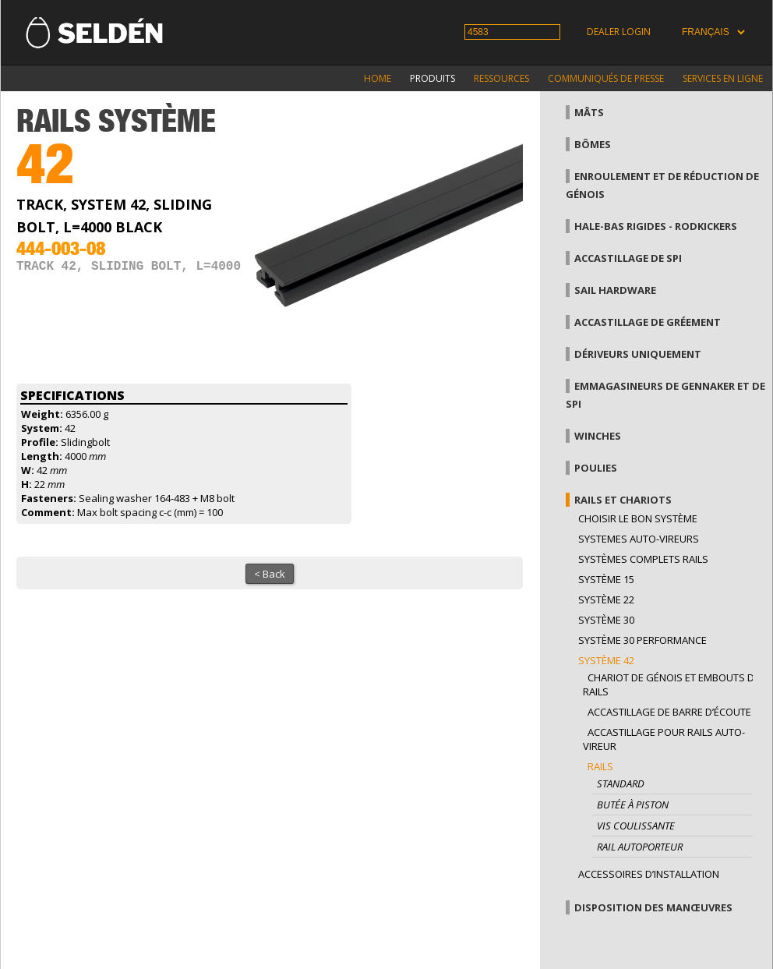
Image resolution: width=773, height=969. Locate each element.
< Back (269, 574)
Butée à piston (633, 804)
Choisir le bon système (637, 518)
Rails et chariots (623, 500)
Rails (600, 766)
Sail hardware (615, 290)
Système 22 (606, 599)
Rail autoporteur (640, 847)
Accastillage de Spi (628, 258)
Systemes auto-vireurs (638, 539)
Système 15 (606, 579)
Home (377, 78)
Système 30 (606, 620)
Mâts (589, 112)
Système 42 (606, 660)
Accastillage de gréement (647, 322)
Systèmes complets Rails (643, 559)
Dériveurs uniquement (637, 354)
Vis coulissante (636, 826)
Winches (597, 436)
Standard (620, 783)
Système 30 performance (642, 640)
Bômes (592, 144)
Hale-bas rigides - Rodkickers (655, 226)
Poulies (595, 468)
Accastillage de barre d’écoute (669, 712)
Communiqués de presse (606, 78)
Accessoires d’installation (648, 874)
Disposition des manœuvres (653, 907)
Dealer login (619, 31)
